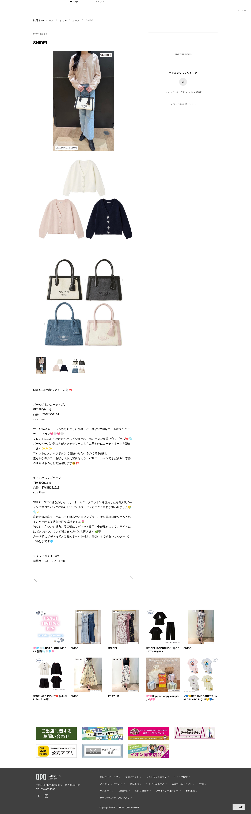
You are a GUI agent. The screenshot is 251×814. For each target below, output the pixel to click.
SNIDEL (75, 648)
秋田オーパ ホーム (43, 20)
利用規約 (190, 790)
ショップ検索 (59, 10)
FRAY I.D (113, 696)
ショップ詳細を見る (181, 103)
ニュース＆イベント (100, 11)
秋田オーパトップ (109, 777)
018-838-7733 (48, 789)
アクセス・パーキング (73, 11)
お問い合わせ (142, 790)
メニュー (242, 10)
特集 (201, 783)
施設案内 (86, 10)
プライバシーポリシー (167, 790)
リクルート (105, 790)
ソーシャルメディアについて (114, 797)
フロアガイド (45, 10)
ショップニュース (69, 20)
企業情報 (123, 790)
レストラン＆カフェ (156, 777)
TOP (240, 806)
